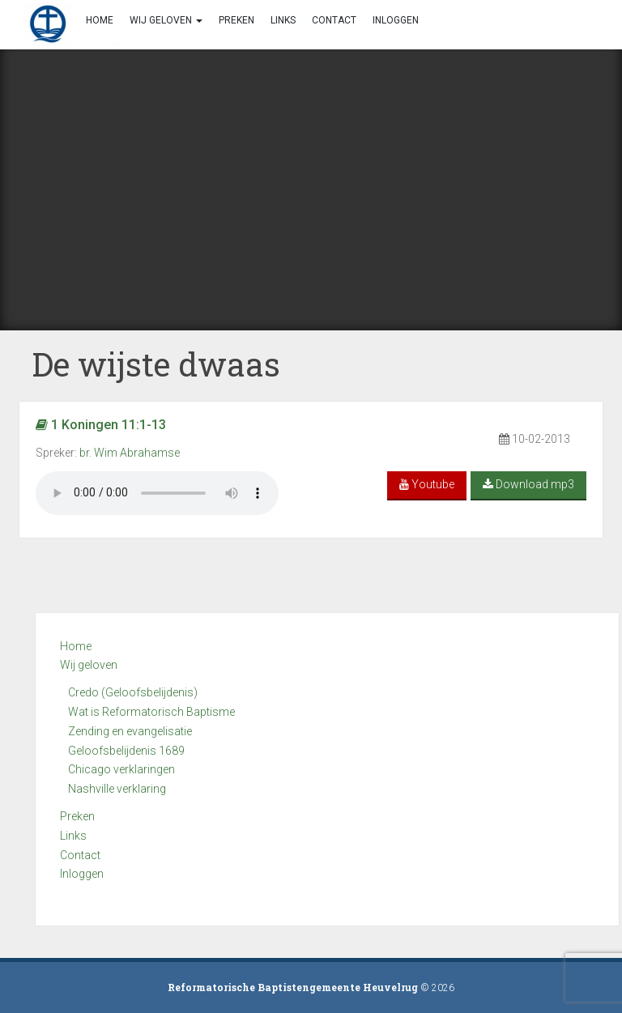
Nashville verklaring (117, 788)
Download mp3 (528, 484)
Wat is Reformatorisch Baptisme (151, 711)
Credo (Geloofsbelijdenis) (133, 692)
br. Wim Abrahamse (129, 452)
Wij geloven (88, 664)
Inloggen (82, 873)
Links (73, 835)
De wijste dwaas (156, 364)
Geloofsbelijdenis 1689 (126, 750)
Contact (80, 855)
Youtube (426, 484)
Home (76, 646)
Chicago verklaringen (121, 769)
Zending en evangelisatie (130, 731)
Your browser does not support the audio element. (157, 493)
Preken (77, 816)
